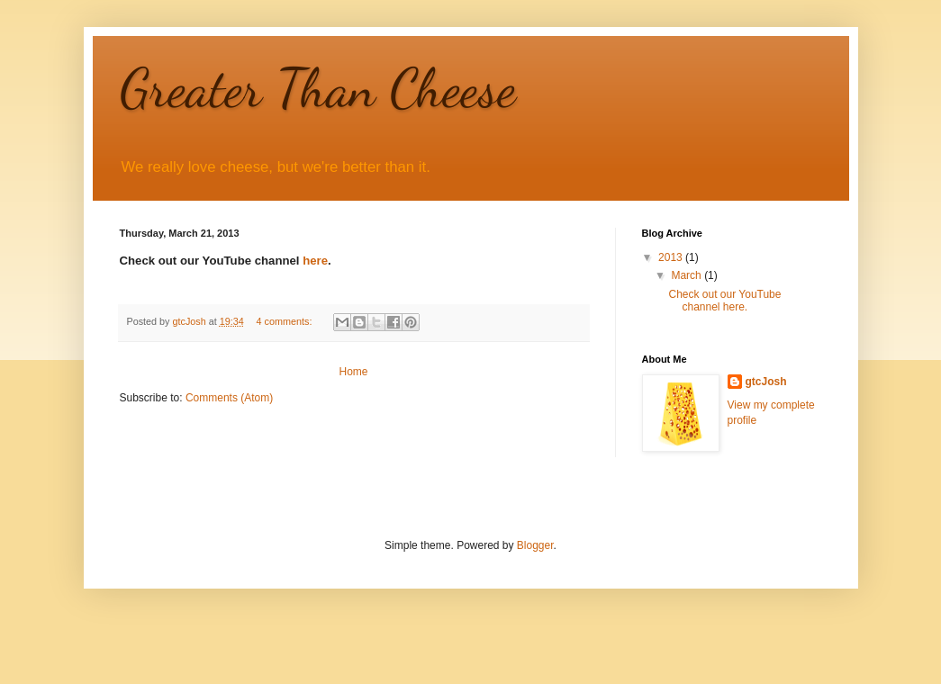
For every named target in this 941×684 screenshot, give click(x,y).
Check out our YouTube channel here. (724, 300)
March (687, 275)
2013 (671, 257)
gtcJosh (766, 381)
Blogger (535, 545)
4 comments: (286, 321)
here (315, 260)
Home (353, 371)
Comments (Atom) (229, 398)
